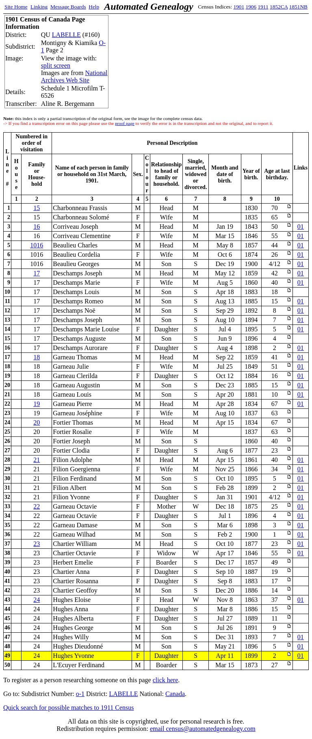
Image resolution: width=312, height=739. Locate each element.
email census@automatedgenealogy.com (203, 728)
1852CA (279, 7)
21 (36, 459)
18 (36, 357)
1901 (239, 7)
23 (36, 543)
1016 (36, 245)
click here (165, 680)
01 (300, 226)
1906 (251, 7)
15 (36, 207)
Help (94, 7)
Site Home (16, 7)
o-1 (80, 693)
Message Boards (68, 7)
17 (36, 273)
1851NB (298, 7)
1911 (263, 7)
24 (36, 599)
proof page (124, 123)
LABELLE (66, 34)
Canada (175, 693)
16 (36, 226)
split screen (55, 65)
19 (36, 403)
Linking (39, 7)
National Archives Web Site (74, 76)
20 (36, 422)
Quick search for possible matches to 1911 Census (68, 707)
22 (36, 506)
